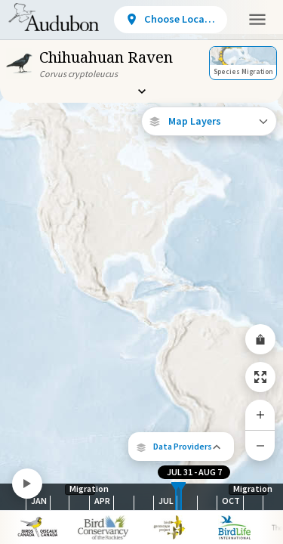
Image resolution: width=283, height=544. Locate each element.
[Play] (27, 483)
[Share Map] (260, 339)
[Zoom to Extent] (260, 377)
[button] (181, 446)
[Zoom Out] (260, 445)
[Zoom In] (260, 415)
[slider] (176, 497)
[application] (141, 272)
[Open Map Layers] (209, 121)
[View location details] (170, 19)
